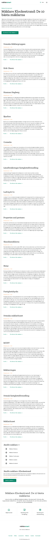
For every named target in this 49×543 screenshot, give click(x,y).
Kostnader (37, 535)
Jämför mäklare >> (10, 480)
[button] (46, 2)
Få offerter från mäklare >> (10, 32)
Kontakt (10, 535)
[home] (6, 2)
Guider (32, 535)
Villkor (15, 535)
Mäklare (27, 535)
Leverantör (21, 535)
